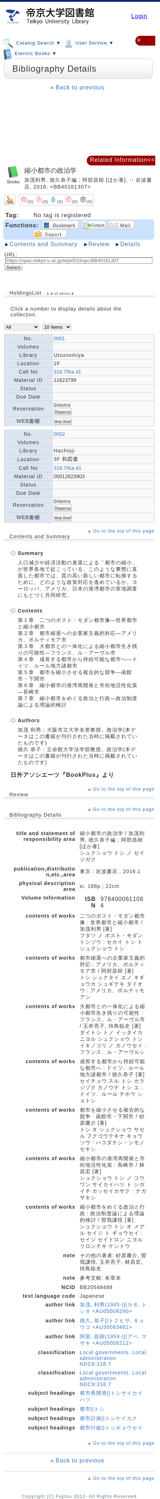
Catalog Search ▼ (32, 42)
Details (130, 244)
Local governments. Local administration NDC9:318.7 (113, 1378)
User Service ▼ (88, 42)
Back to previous (80, 87)
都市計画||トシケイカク (109, 1418)
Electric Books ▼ (30, 52)
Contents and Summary (43, 244)
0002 (59, 434)
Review (99, 244)
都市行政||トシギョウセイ (111, 1428)
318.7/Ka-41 (67, 468)
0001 (59, 338)
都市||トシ (92, 1409)
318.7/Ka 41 (67, 372)
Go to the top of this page (124, 531)
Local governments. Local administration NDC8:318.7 (113, 1358)
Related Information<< (122, 160)
